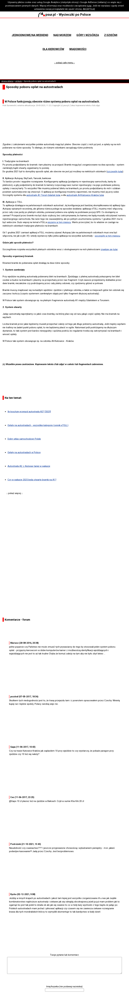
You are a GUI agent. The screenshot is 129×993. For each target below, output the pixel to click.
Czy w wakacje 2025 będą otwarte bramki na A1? (32, 479)
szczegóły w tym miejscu (107, 235)
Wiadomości (77, 49)
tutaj (89, 5)
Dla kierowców (53, 49)
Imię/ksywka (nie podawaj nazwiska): (64, 986)
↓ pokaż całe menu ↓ (64, 62)
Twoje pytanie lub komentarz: (64, 955)
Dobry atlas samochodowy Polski (24, 438)
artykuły (18, 81)
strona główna (7, 81)
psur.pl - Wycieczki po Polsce (64, 14)
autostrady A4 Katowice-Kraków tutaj (85, 195)
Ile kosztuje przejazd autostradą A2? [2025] (29, 411)
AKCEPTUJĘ (89, 9)
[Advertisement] (65, 134)
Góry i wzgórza (87, 35)
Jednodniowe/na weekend (30, 35)
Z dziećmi (110, 35)
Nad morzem (62, 35)
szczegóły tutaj (114, 171)
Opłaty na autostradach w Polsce (24, 452)
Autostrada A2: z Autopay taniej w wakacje (29, 466)
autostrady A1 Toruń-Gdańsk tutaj (43, 195)
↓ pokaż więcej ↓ (15, 493)
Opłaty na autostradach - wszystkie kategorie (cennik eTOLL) (38, 425)
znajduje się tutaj (109, 249)
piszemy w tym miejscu (59, 222)
